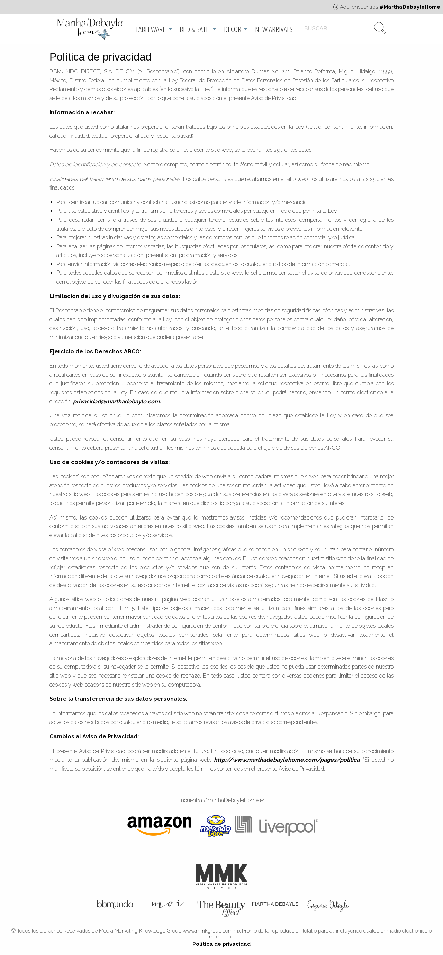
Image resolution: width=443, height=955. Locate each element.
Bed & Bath (195, 29)
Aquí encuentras (386, 7)
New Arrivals (274, 29)
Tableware (150, 29)
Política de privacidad (221, 944)
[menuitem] (91, 29)
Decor (232, 29)
